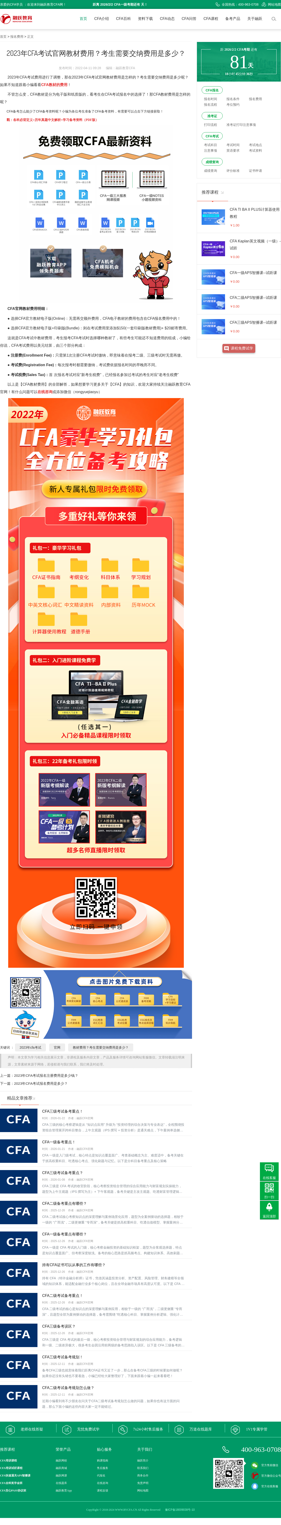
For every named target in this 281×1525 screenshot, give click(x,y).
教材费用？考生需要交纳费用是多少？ (101, 1047)
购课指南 (102, 1460)
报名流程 (210, 104)
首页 (83, 19)
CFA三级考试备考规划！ (62, 1357)
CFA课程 (210, 19)
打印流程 (210, 125)
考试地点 (255, 145)
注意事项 (210, 150)
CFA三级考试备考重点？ (62, 1173)
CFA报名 (212, 90)
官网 (57, 1047)
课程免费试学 (242, 348)
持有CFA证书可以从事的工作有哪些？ (74, 1265)
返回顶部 (269, 1216)
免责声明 (142, 1483)
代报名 (101, 1475)
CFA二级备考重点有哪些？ (64, 1203)
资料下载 (145, 19)
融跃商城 (61, 1468)
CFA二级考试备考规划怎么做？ (68, 1388)
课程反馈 (102, 1490)
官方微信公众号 (266, 1476)
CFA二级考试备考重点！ (62, 1296)
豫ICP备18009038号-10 (180, 1509)
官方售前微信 (264, 1465)
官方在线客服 (264, 1486)
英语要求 (233, 150)
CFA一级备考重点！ (59, 1142)
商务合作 (142, 1475)
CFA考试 (212, 136)
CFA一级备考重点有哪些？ (64, 1234)
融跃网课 (61, 1475)
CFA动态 (167, 19)
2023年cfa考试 (30, 1047)
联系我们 (142, 1468)
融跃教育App (64, 1490)
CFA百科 (123, 19)
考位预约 (233, 104)
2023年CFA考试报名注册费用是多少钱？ (46, 1075)
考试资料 (255, 150)
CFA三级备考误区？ (59, 1326)
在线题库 (61, 1483)
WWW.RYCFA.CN (126, 1509)
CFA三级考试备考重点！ (62, 1111)
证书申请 (255, 171)
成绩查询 (212, 162)
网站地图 (271, 4)
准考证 (212, 116)
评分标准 (233, 171)
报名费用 (16, 36)
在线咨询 (102, 1483)
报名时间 (210, 99)
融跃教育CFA (179, 384)
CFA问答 (189, 19)
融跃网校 (61, 1460)
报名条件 (233, 99)
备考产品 (232, 19)
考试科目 (210, 145)
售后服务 (102, 1468)
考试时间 (233, 145)
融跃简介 (142, 1460)
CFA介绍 (101, 19)
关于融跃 (254, 19)
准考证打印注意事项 (241, 125)
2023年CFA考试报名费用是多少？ (41, 1083)
